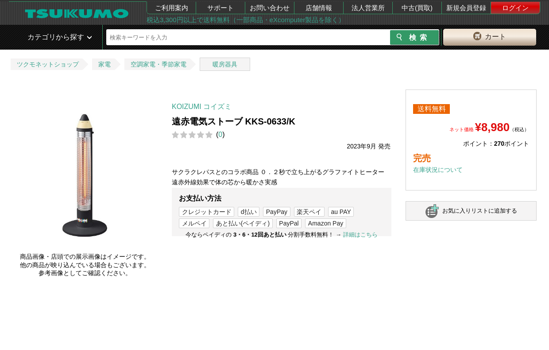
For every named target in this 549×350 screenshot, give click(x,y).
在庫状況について (438, 169)
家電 (104, 64)
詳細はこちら (360, 234)
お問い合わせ (270, 8)
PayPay (276, 211)
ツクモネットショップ (48, 64)
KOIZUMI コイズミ (202, 106)
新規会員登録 (466, 8)
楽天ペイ (309, 211)
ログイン (515, 8)
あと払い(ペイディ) (243, 223)
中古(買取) (417, 8)
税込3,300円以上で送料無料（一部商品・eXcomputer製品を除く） (246, 19)
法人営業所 (368, 8)
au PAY (341, 211)
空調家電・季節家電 (158, 64)
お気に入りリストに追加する (479, 210)
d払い (249, 211)
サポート (220, 8)
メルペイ (194, 223)
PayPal (288, 223)
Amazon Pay (325, 223)
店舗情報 (318, 8)
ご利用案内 (171, 8)
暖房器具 (225, 64)
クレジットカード (207, 211)
